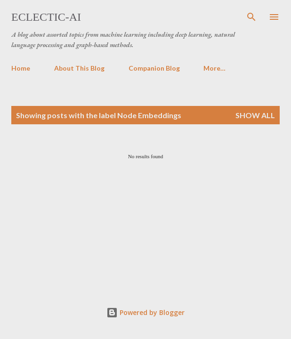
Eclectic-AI (46, 17)
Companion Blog (154, 68)
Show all (255, 115)
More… (214, 68)
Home (20, 68)
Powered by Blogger (145, 312)
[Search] (251, 17)
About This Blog (79, 68)
